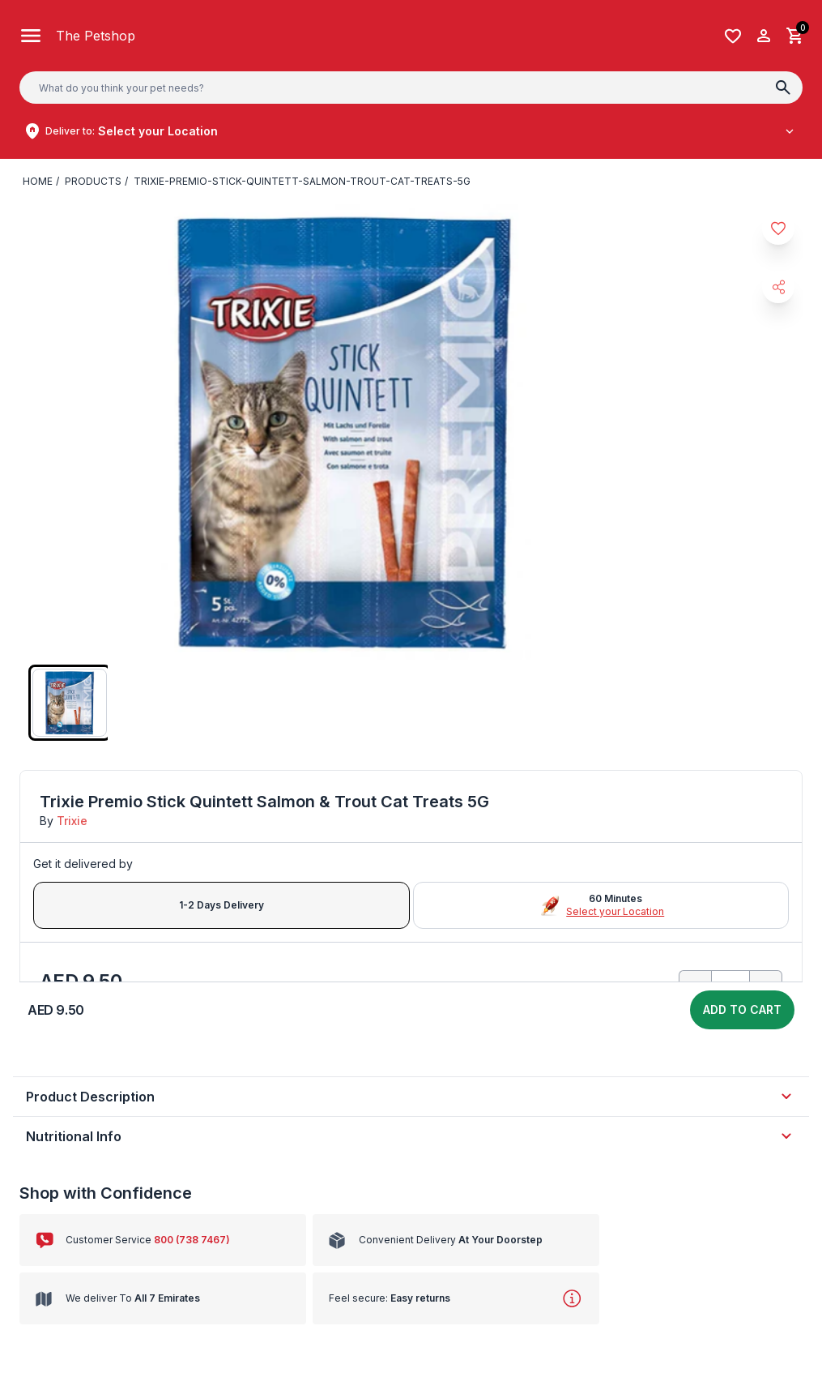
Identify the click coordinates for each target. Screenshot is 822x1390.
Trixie (72, 821)
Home (38, 181)
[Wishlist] (733, 36)
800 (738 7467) (192, 1240)
